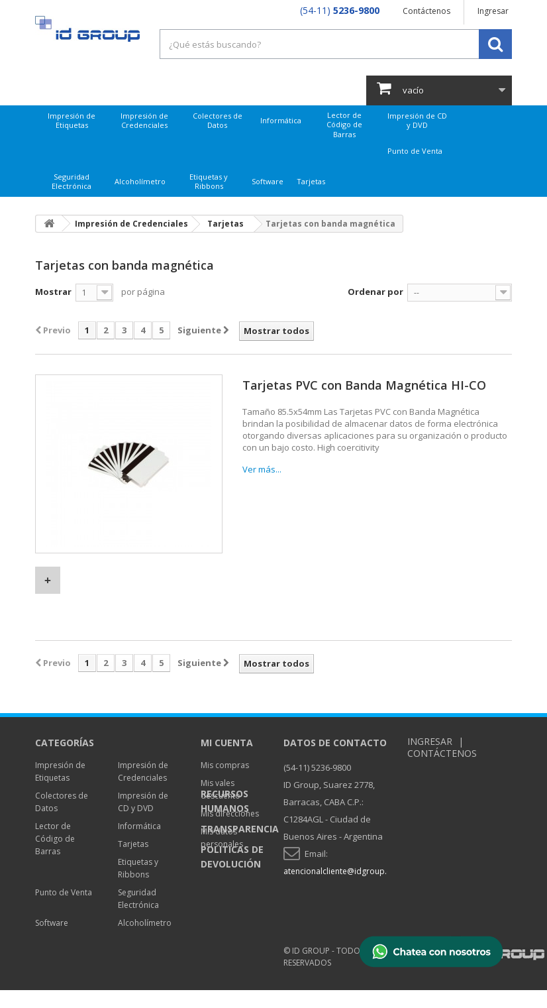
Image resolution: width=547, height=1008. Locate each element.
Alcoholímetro (140, 181)
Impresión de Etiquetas (71, 120)
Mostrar (53, 292)
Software (267, 181)
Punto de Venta (414, 151)
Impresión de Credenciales (144, 120)
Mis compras (225, 765)
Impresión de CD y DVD (417, 120)
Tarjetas (311, 181)
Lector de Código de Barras (344, 124)
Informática (280, 120)
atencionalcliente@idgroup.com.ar (348, 871)
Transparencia (240, 903)
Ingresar (493, 11)
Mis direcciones (230, 813)
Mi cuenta (227, 742)
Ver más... (261, 469)
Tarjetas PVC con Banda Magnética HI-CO (364, 385)
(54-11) (339, 10)
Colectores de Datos (217, 120)
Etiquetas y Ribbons (208, 181)
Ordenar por (375, 292)
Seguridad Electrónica (71, 181)
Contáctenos (426, 11)
